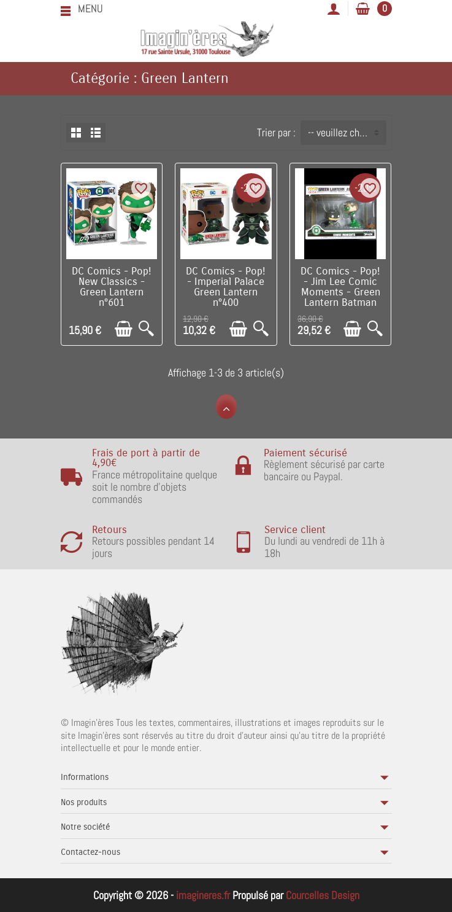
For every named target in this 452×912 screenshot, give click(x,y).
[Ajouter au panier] (123, 329)
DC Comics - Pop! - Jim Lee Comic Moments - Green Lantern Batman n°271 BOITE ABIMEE (340, 297)
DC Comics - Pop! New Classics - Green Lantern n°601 (111, 286)
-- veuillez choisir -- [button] (347, 132)
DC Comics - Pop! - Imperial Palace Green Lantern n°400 (226, 286)
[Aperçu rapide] (146, 329)
